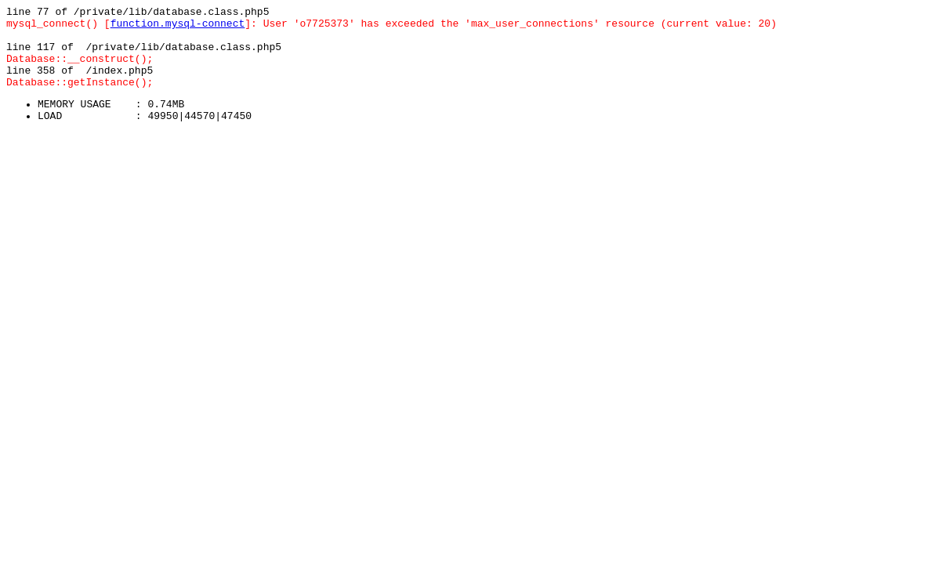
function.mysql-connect (178, 27)
